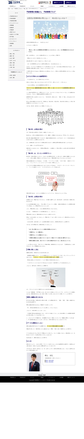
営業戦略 (12, 25)
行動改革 (12, 29)
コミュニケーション (14, 23)
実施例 (42, 6)
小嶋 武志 (12, 67)
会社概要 (61, 6)
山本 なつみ (13, 60)
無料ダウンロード (71, 6)
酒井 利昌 (12, 62)
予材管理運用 (13, 18)
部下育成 (12, 36)
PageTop (42, 374)
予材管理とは (13, 6)
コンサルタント (51, 6)
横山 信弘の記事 (49, 360)
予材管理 (17, 2)
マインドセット (13, 41)
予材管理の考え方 (13, 16)
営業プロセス (13, 32)
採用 (11, 45)
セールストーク (13, 39)
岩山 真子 (12, 65)
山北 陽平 (12, 58)
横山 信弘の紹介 (49, 361)
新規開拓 (12, 43)
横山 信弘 (12, 53)
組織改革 (12, 27)
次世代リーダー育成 (14, 34)
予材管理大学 (22, 6)
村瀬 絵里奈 (13, 75)
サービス (32, 6)
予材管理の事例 (13, 20)
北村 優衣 (12, 77)
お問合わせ (68, 2)
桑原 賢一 (12, 56)
